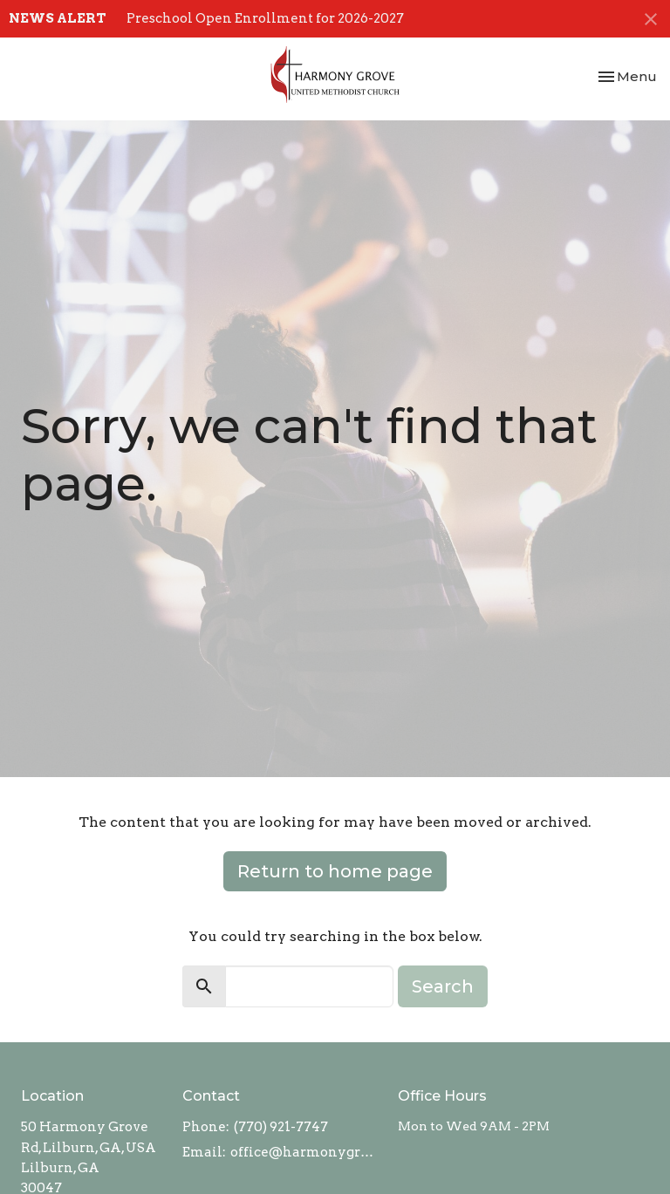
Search (443, 986)
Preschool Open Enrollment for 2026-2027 (265, 18)
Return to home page (335, 871)
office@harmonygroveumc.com (305, 1152)
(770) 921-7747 (281, 1127)
